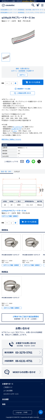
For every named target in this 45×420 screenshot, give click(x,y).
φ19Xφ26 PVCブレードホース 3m (14, 210)
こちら (15, 131)
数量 (3, 83)
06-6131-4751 (22, 361)
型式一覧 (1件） (6, 171)
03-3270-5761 (22, 352)
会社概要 (5, 399)
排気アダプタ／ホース (38, 9)
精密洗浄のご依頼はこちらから (11, 139)
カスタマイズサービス (10, 394)
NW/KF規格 (28, 9)
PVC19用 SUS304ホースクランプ (10, 255)
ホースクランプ (17, 127)
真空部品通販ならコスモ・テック (9, 9)
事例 (3, 404)
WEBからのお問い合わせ (23, 372)
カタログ (17, 171)
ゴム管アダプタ (16, 129)
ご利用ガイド (7, 387)
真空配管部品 (21, 9)
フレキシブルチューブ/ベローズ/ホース (35, 12)
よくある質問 (7, 390)
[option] (22, 37)
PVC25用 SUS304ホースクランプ (31, 255)
